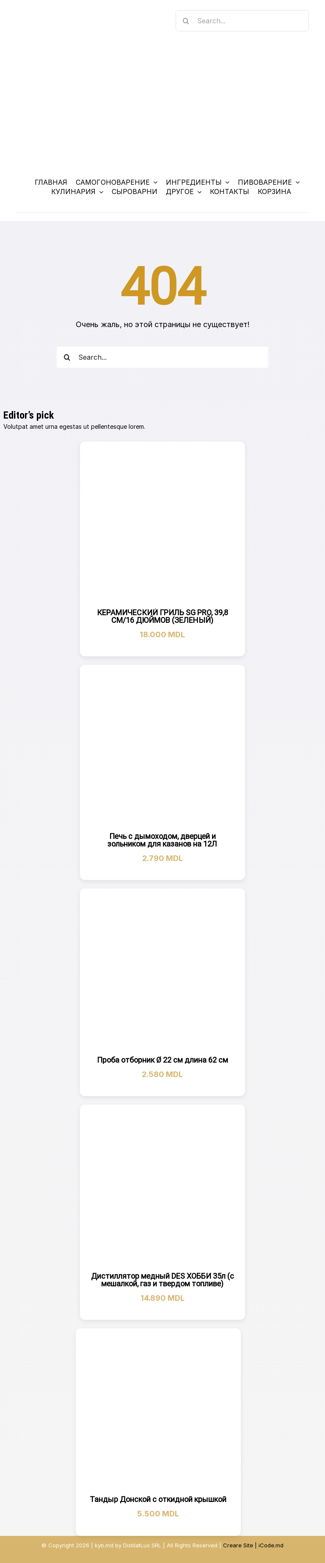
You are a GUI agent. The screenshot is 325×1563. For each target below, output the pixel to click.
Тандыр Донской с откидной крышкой (158, 1499)
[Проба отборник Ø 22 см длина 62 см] (162, 971)
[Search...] (242, 20)
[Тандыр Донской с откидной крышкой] (158, 1411)
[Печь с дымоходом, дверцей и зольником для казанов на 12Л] (162, 747)
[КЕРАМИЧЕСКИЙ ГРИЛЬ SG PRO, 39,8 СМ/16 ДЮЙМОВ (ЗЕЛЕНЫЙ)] (162, 524)
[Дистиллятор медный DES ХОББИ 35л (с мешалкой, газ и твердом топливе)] (162, 1187)
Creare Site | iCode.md (253, 1545)
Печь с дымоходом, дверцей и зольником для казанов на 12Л (162, 840)
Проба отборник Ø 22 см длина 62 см (162, 1059)
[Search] (186, 20)
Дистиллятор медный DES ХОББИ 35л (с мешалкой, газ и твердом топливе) (162, 1279)
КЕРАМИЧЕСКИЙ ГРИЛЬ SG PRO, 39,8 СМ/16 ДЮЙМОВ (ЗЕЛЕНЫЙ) (162, 616)
